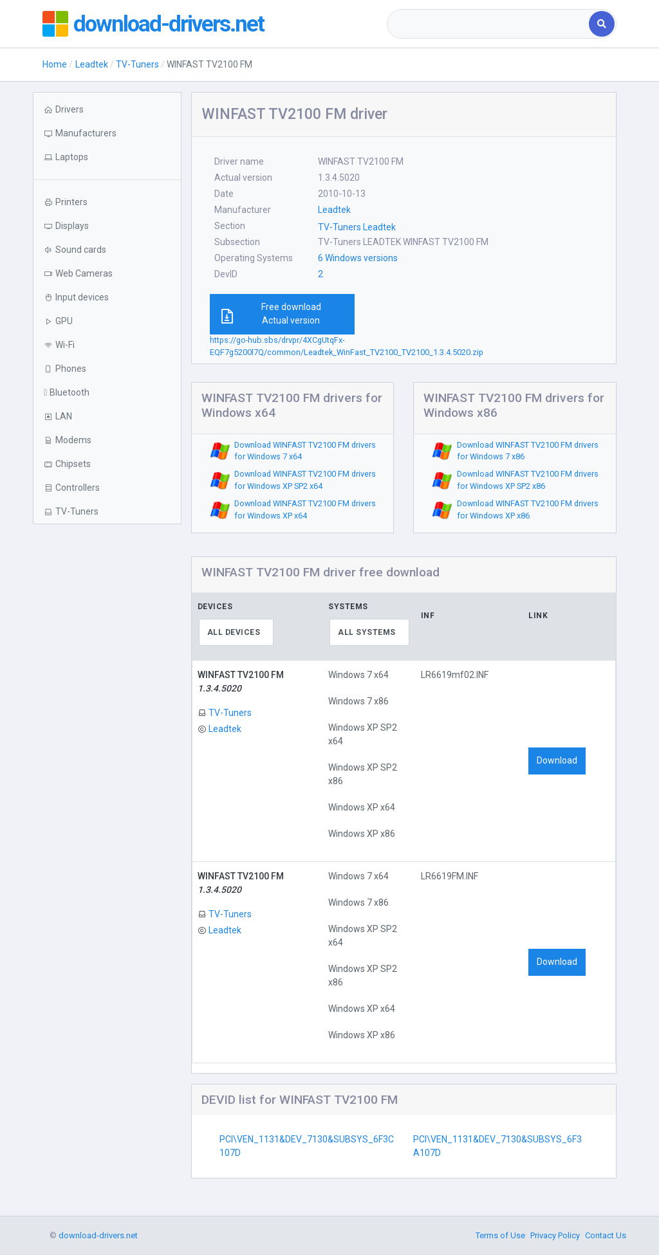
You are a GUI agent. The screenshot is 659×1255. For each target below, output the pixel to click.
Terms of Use (500, 1235)
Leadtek (91, 64)
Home (54, 64)
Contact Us (605, 1235)
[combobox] (489, 24)
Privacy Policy (555, 1235)
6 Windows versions (358, 258)
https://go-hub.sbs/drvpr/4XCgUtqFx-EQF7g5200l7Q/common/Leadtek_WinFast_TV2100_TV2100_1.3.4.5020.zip (346, 346)
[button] (106, 157)
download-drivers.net (169, 23)
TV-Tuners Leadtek (357, 227)
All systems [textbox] (367, 632)
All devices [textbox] (234, 632)
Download (557, 760)
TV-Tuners (137, 64)
